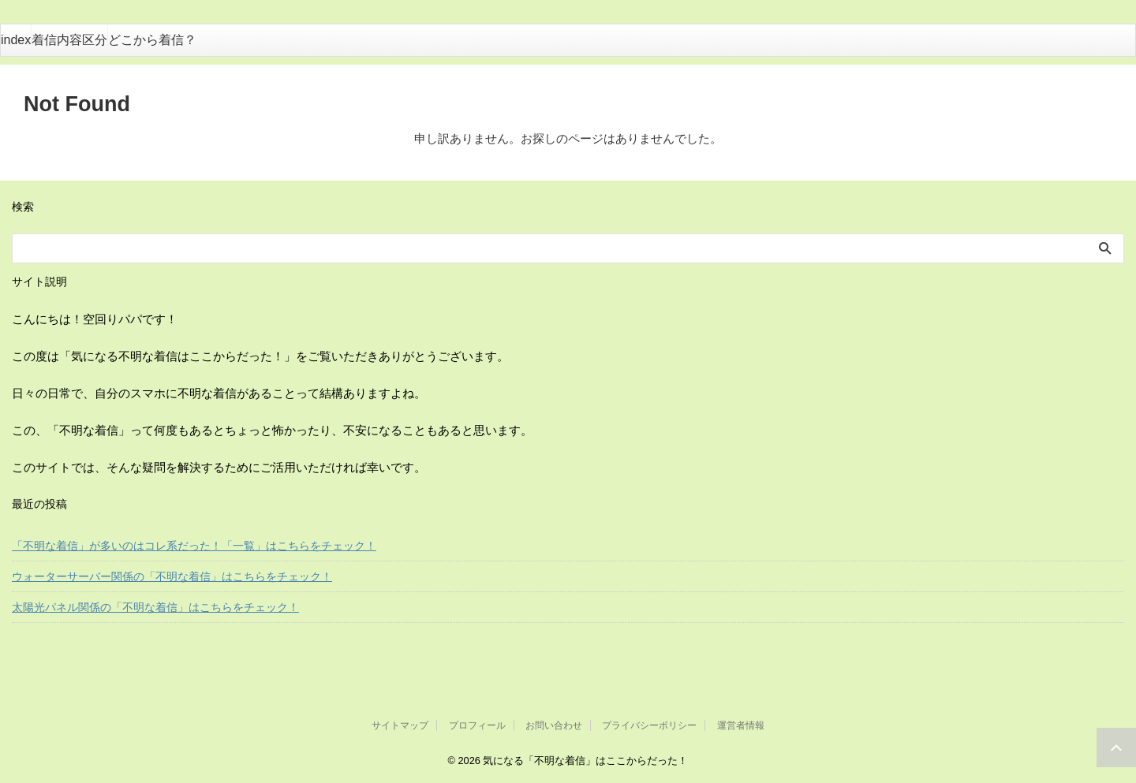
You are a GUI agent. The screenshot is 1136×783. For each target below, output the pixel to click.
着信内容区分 (69, 40)
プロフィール (477, 725)
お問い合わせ (553, 725)
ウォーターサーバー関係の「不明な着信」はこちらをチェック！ (172, 576)
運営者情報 (740, 725)
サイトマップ (400, 725)
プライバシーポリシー (649, 725)
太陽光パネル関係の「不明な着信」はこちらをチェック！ (155, 607)
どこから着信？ (152, 40)
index (16, 40)
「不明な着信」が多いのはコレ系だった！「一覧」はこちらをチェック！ (194, 545)
